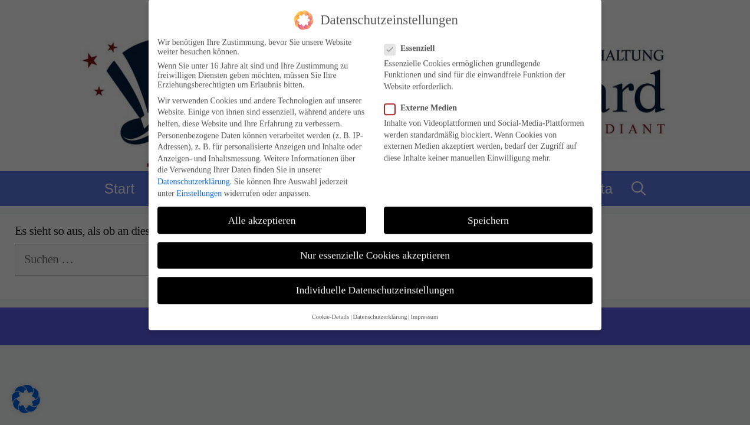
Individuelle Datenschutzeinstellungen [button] (375, 283)
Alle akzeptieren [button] (261, 214)
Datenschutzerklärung (193, 175)
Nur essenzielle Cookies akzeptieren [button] (375, 248)
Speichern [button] (488, 214)
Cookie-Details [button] (331, 311)
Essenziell (413, 42)
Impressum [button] (425, 311)
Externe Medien (424, 102)
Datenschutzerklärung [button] (380, 311)
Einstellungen (199, 186)
